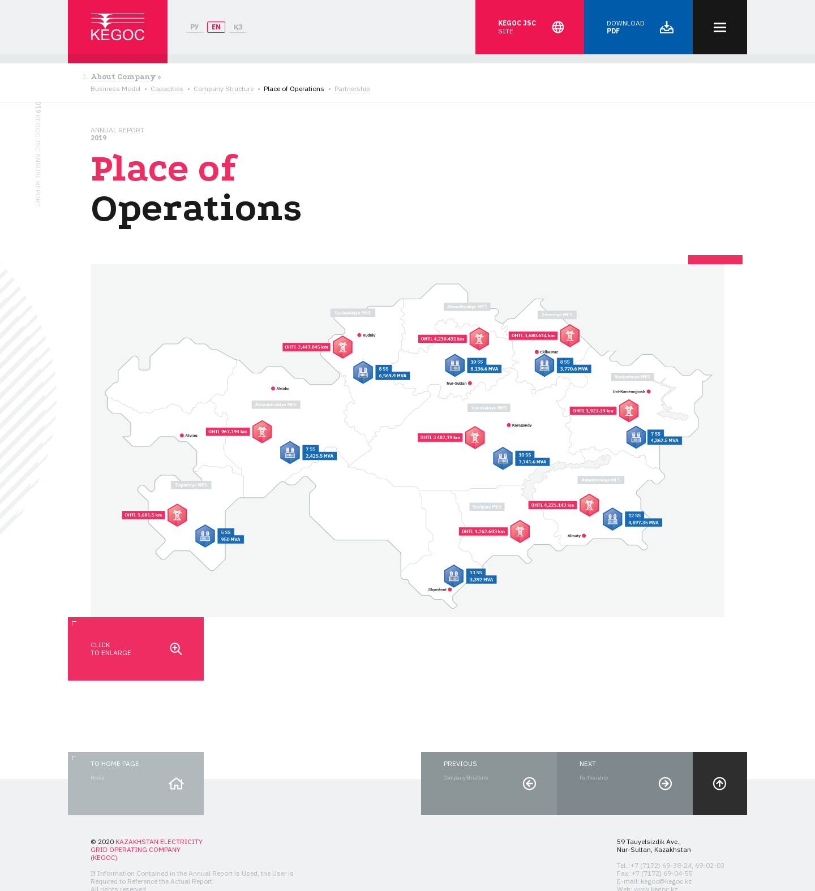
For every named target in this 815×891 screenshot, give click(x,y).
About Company (123, 76)
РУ (194, 27)
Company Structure (224, 88)
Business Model (115, 88)
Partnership (352, 88)
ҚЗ (238, 27)
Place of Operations (294, 88)
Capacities (167, 88)
